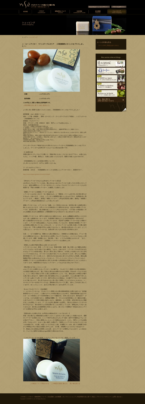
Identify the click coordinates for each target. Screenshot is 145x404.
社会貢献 (79, 11)
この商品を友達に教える (59, 383)
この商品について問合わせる (39, 383)
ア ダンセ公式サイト (118, 7)
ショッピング (33, 37)
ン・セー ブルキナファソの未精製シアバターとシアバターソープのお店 (37, 4)
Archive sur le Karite (111, 93)
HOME (23, 397)
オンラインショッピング (117, 11)
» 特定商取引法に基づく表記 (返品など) (36, 105)
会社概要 (98, 11)
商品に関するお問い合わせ (111, 99)
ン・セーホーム (25, 11)
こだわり (30, 397)
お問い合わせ (117, 397)
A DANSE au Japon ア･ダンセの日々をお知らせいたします (111, 78)
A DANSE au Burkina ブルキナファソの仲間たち (111, 85)
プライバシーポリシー (103, 397)
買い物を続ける (75, 383)
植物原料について (60, 11)
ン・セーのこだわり (41, 11)
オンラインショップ (69, 397)
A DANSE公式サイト (111, 63)
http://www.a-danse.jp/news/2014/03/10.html (36, 174)
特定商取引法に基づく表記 (86, 397)
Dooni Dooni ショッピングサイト (99, 7)
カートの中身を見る (104, 42)
